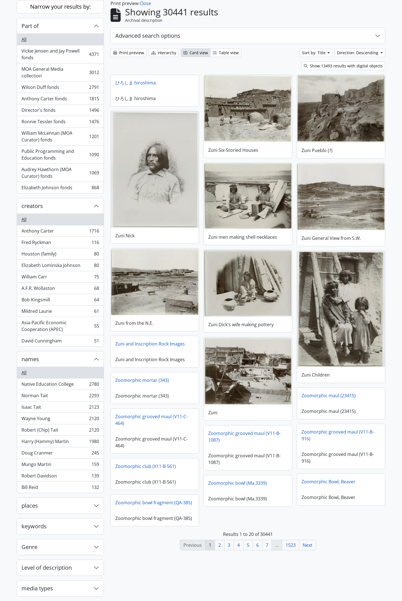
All (24, 39)
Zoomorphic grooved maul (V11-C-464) (151, 419)
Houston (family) (60, 255)
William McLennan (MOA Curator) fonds (60, 136)
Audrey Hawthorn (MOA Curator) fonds (60, 172)
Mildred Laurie (60, 312)
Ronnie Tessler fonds (60, 122)
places (29, 505)
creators (32, 206)
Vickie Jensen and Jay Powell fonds (60, 54)
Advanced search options (147, 35)
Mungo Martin (60, 465)
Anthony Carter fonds (60, 100)
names (30, 359)
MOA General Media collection (60, 72)
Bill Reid (60, 488)
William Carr (60, 278)
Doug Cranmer (60, 454)
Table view (226, 52)
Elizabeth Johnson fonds (60, 188)
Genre (29, 547)
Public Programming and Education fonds (60, 154)
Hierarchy (163, 52)
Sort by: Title (314, 52)
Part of (30, 26)
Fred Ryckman (60, 243)
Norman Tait (60, 396)
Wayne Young (60, 419)
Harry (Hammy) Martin (60, 442)
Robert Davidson (60, 477)
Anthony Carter (60, 232)
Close (145, 3)
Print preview (128, 52)
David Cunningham (60, 341)
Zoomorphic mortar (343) (142, 380)
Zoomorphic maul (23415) (329, 395)
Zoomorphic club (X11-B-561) (145, 466)
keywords (34, 526)
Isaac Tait (60, 408)
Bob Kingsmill (60, 301)
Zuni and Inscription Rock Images (150, 344)
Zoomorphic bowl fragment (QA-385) (153, 503)
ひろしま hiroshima (135, 83)
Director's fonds (60, 111)
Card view (195, 52)
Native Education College (60, 385)
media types (37, 588)
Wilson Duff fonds (60, 88)
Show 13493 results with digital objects (343, 65)
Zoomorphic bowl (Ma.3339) (237, 483)
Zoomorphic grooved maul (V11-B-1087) (244, 436)
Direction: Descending (358, 52)
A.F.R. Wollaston (60, 289)
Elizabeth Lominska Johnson (60, 266)
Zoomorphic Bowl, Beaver (328, 482)
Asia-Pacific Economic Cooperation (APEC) (60, 326)
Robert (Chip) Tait (60, 431)
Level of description (46, 567)
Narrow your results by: (60, 6)
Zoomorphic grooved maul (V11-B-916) (338, 435)
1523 (291, 545)
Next (307, 545)
